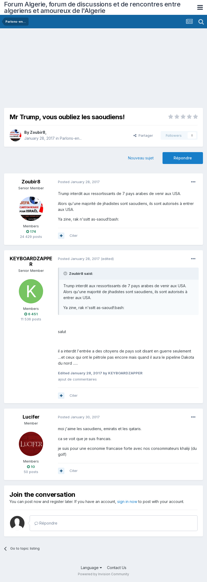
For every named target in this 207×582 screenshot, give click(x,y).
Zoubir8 (37, 132)
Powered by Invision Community (103, 574)
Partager (143, 135)
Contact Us (116, 567)
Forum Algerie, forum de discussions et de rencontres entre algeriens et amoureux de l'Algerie (92, 7)
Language (91, 567)
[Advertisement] (67, 70)
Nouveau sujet (141, 158)
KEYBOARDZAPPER (31, 261)
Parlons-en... (71, 138)
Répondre (183, 158)
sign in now (127, 501)
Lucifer (31, 417)
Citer (74, 235)
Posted (79, 182)
